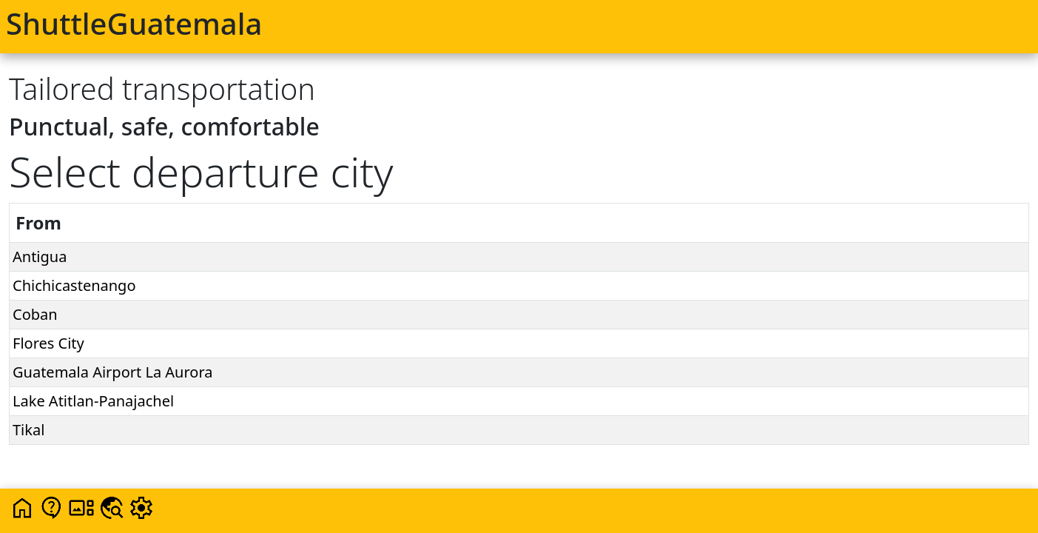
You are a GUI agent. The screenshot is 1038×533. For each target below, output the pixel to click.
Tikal (28, 430)
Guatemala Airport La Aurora (113, 372)
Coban (35, 314)
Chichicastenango (74, 285)
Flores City (48, 343)
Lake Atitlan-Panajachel (93, 401)
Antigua (40, 256)
